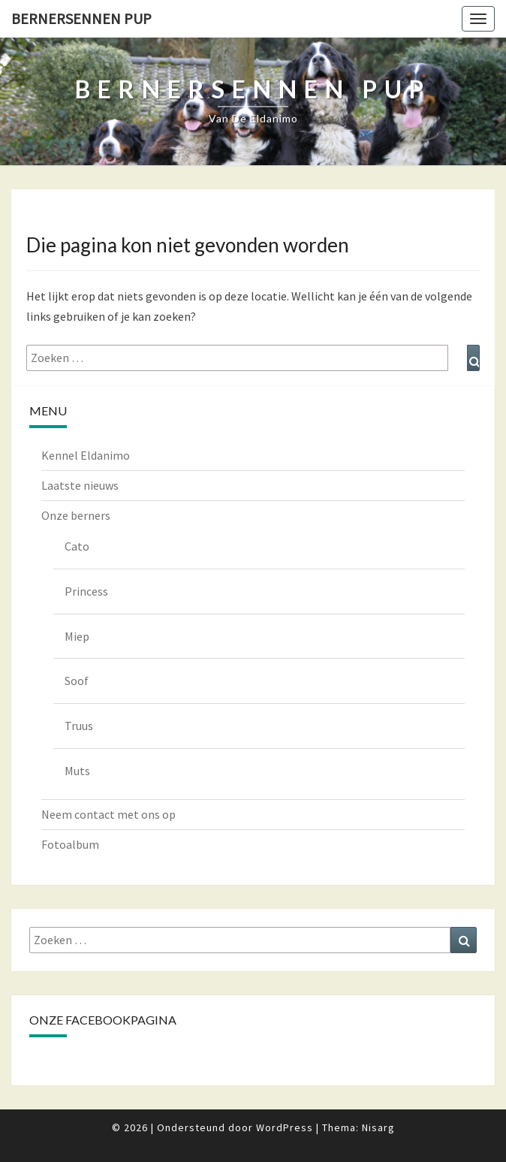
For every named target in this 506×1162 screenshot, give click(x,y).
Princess (86, 591)
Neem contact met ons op (108, 814)
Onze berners (75, 515)
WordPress (284, 1127)
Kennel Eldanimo (85, 455)
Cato (77, 546)
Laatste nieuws (80, 485)
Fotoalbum (70, 844)
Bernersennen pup (81, 18)
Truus (79, 725)
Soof (77, 680)
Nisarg (378, 1127)
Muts (77, 770)
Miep (77, 636)
